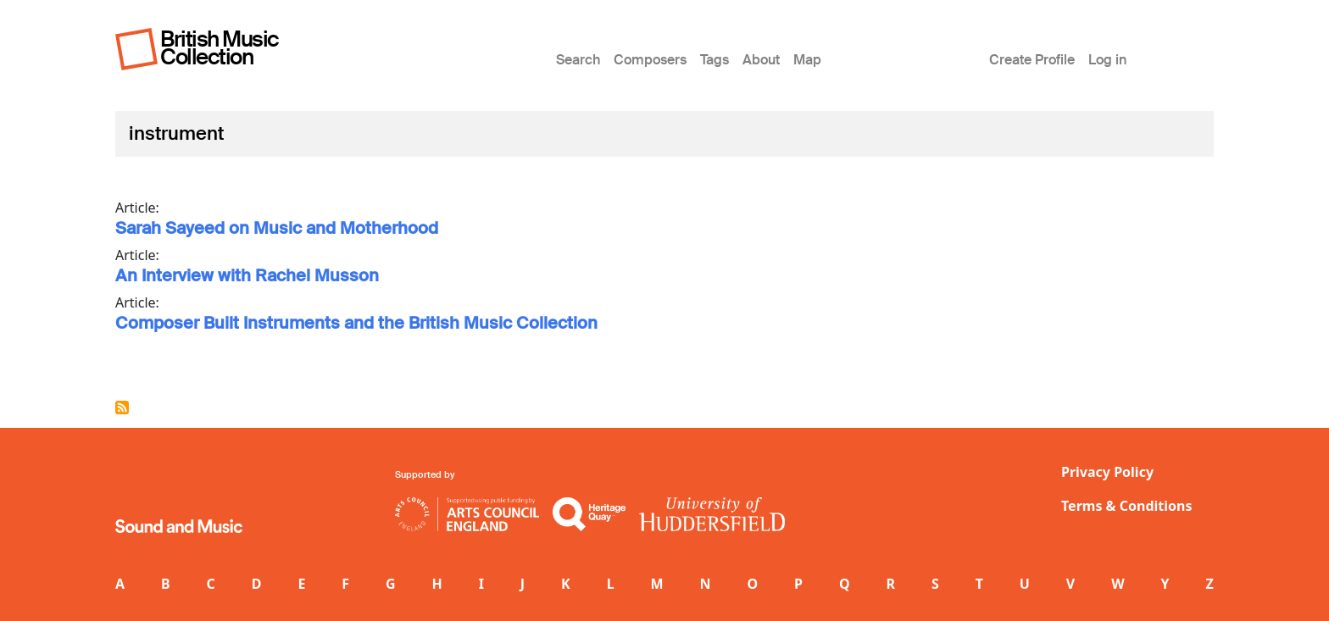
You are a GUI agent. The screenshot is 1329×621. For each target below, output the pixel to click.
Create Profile (1032, 60)
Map (807, 60)
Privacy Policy (1107, 472)
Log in (1107, 60)
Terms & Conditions (1127, 505)
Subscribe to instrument (122, 407)
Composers (650, 60)
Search (578, 60)
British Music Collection (219, 48)
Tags (714, 60)
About (761, 60)
